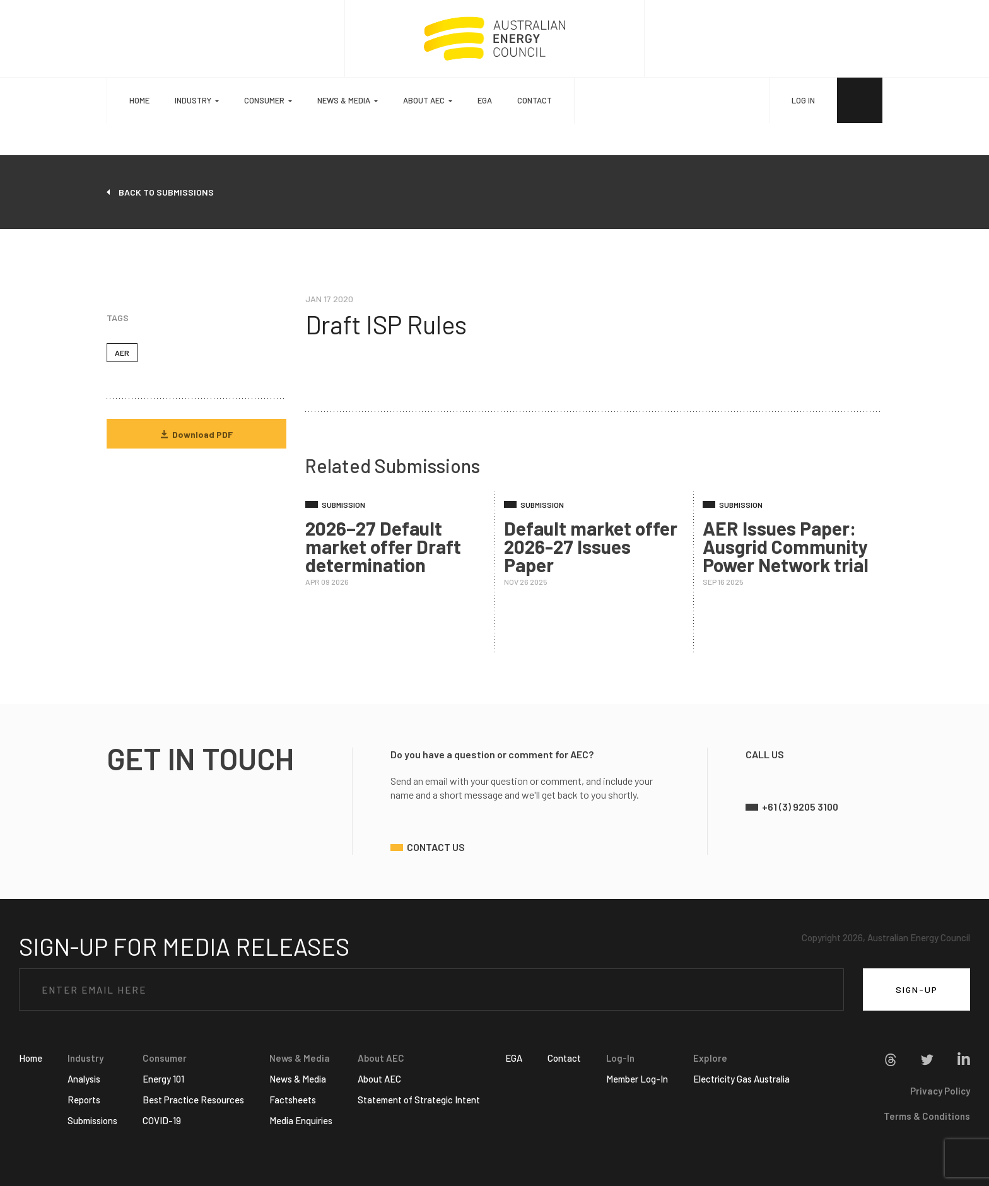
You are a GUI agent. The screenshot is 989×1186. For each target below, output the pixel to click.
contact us (436, 847)
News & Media (297, 1078)
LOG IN (803, 100)
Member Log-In (637, 1078)
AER (122, 352)
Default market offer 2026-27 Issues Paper (590, 546)
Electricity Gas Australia (741, 1078)
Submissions (92, 1120)
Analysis (83, 1078)
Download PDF (197, 434)
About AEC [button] (424, 100)
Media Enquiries (300, 1120)
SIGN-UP (917, 989)
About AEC (379, 1078)
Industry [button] (193, 100)
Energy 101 (163, 1078)
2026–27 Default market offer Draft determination (383, 546)
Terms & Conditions (927, 1116)
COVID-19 (162, 1120)
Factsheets (292, 1099)
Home (139, 100)
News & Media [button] (343, 100)
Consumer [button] (264, 100)
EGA (484, 100)
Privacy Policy (940, 1090)
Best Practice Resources (193, 1099)
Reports (83, 1099)
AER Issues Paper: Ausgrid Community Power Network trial (786, 546)
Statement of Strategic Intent (419, 1099)
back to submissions (166, 192)
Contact (534, 100)
